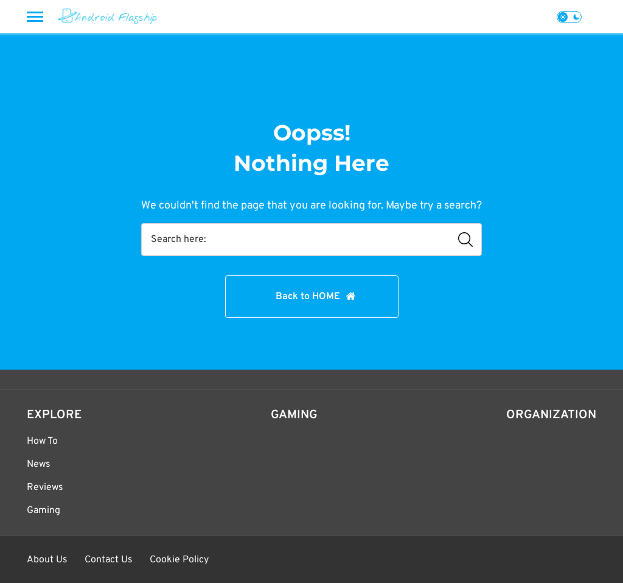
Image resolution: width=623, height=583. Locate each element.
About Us (47, 560)
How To (42, 441)
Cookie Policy (179, 560)
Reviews (45, 487)
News (38, 464)
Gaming (43, 511)
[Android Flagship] (108, 16)
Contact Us (109, 560)
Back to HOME (308, 297)
